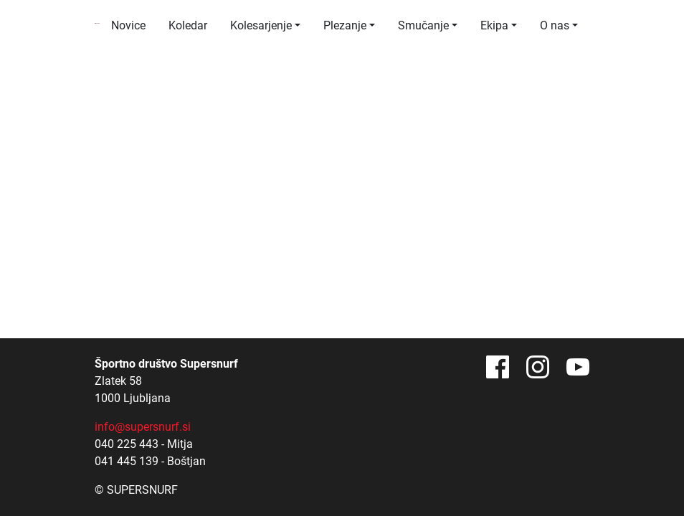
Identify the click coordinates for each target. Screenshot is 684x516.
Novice (128, 25)
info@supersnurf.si (143, 427)
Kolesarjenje (261, 25)
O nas (554, 25)
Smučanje (423, 25)
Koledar (187, 25)
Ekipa (494, 25)
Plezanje (344, 25)
